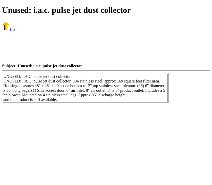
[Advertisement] (106, 47)
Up (8, 29)
